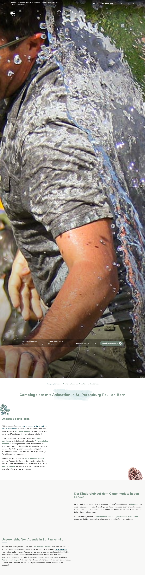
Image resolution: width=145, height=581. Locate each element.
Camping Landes (53, 384)
